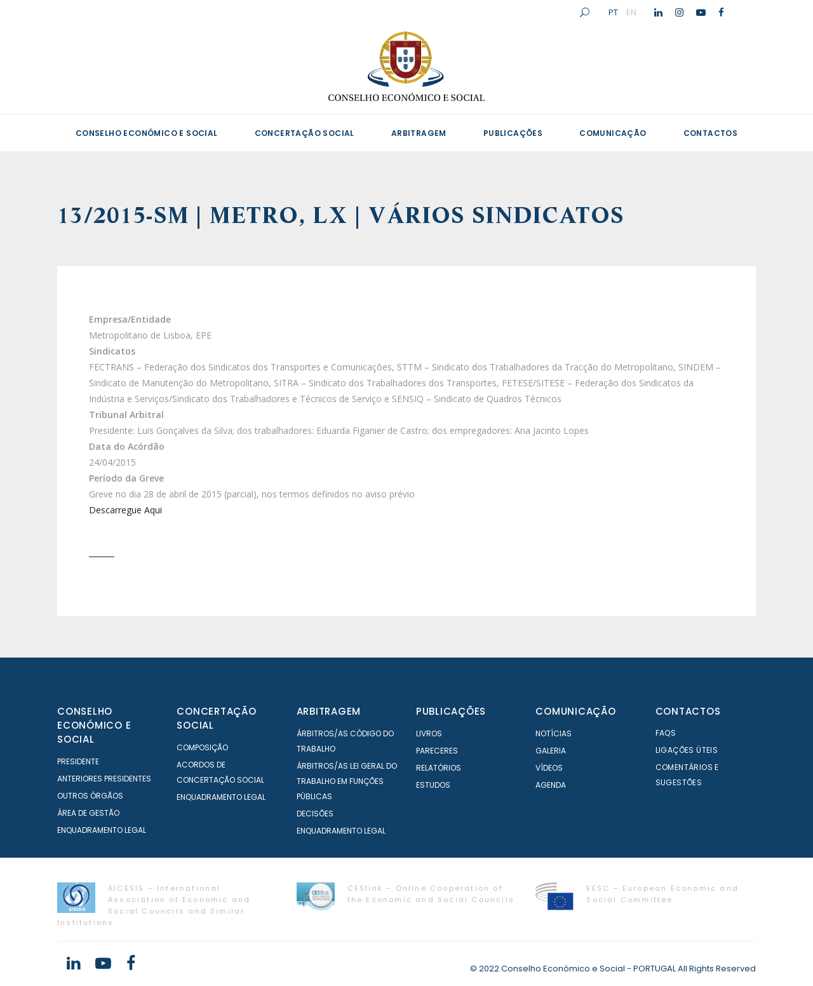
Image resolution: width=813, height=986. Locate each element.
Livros (429, 733)
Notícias (553, 733)
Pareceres (437, 750)
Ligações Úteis (686, 750)
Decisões (315, 813)
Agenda (550, 785)
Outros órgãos (90, 795)
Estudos (433, 785)
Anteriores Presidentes (104, 778)
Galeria (550, 750)
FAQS (665, 732)
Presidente (78, 761)
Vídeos (549, 767)
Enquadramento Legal (101, 830)
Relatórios (438, 767)
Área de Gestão (88, 812)
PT (613, 12)
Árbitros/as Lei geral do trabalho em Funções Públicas (347, 781)
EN (631, 12)
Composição (202, 747)
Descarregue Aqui (125, 510)
